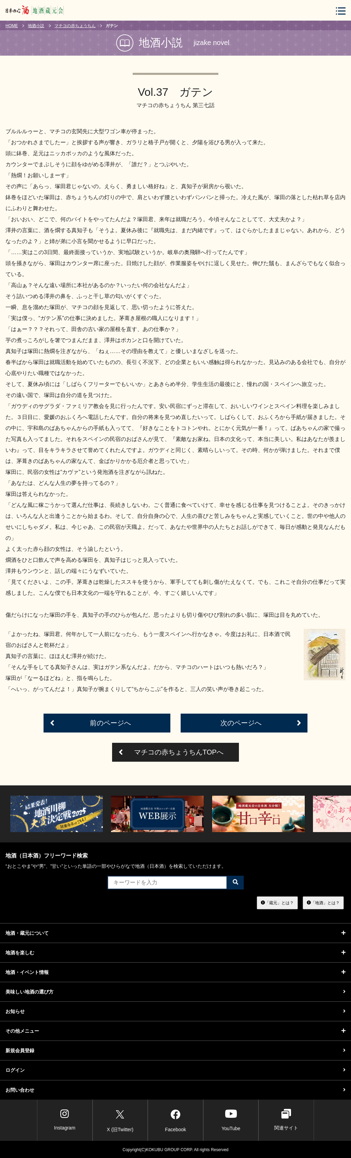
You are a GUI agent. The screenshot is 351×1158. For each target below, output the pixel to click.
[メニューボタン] (340, 11)
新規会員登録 (175, 1050)
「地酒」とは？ (323, 902)
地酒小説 (36, 25)
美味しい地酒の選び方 (175, 992)
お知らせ (175, 1011)
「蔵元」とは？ (277, 902)
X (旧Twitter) (120, 1119)
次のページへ (260, 723)
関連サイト (286, 1120)
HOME (11, 25)
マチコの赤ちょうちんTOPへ (171, 752)
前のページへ (90, 723)
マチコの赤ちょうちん (75, 25)
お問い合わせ (175, 1090)
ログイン (175, 1070)
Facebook (175, 1119)
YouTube (230, 1119)
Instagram (64, 1120)
